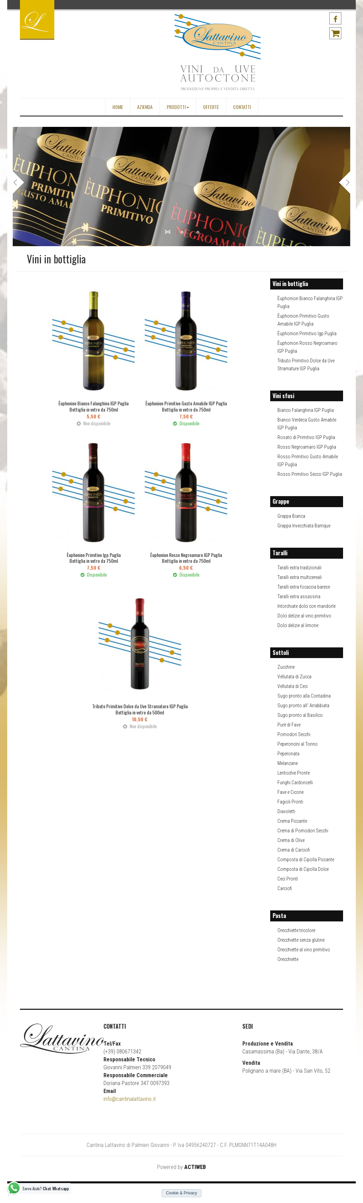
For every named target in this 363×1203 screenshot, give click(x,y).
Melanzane (287, 763)
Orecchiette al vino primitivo (303, 949)
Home (117, 106)
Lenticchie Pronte (293, 773)
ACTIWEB (195, 1167)
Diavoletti (286, 811)
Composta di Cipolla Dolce (303, 869)
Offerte (211, 106)
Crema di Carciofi (293, 850)
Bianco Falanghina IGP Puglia (305, 410)
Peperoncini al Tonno (297, 744)
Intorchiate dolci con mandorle (306, 606)
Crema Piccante (292, 821)
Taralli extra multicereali (299, 577)
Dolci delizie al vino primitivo (304, 616)
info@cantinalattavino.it (129, 1099)
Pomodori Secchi (293, 734)
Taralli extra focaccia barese (303, 587)
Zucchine (286, 667)
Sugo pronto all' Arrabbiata (303, 705)
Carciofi (284, 888)
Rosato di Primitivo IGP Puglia (306, 437)
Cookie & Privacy (181, 1193)
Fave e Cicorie (290, 792)
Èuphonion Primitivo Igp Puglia (307, 333)
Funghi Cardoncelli (295, 782)
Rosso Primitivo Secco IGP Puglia (309, 474)
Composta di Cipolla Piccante (305, 859)
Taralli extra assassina (298, 596)
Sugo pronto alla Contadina (304, 696)
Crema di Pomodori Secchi (302, 830)
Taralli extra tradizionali (299, 567)
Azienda (145, 106)
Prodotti (178, 106)
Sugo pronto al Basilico (300, 715)
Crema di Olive (291, 840)
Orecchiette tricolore (296, 930)
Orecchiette (287, 959)
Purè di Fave (288, 725)
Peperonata (288, 753)
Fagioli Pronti (290, 802)
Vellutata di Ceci (292, 686)
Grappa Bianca (291, 516)
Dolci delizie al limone (297, 625)
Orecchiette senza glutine (300, 940)
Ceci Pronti (287, 879)
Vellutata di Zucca (294, 676)
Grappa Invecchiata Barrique (303, 525)
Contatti (242, 106)
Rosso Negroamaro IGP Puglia (306, 447)
